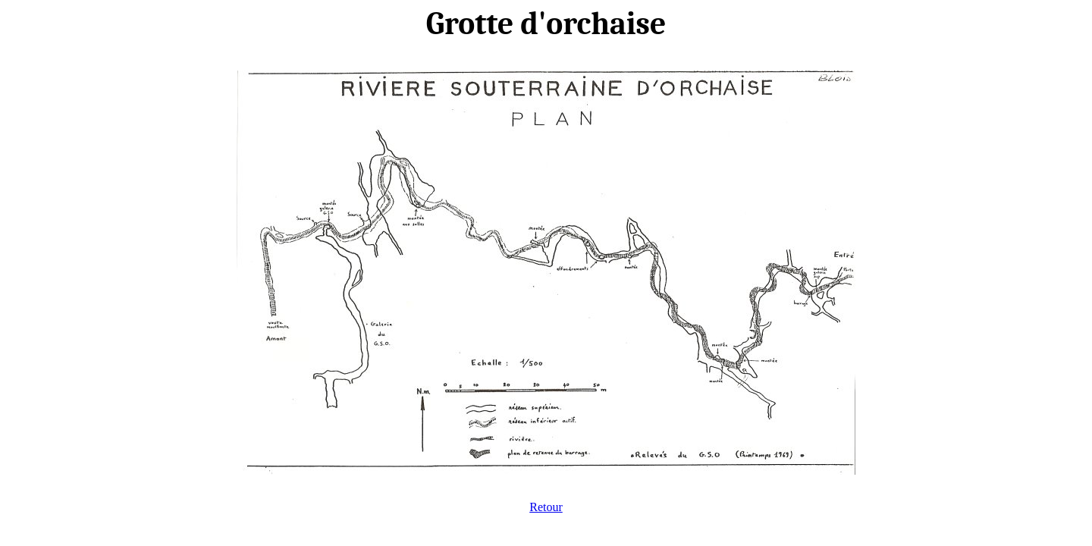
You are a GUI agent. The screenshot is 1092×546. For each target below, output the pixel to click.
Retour (546, 506)
